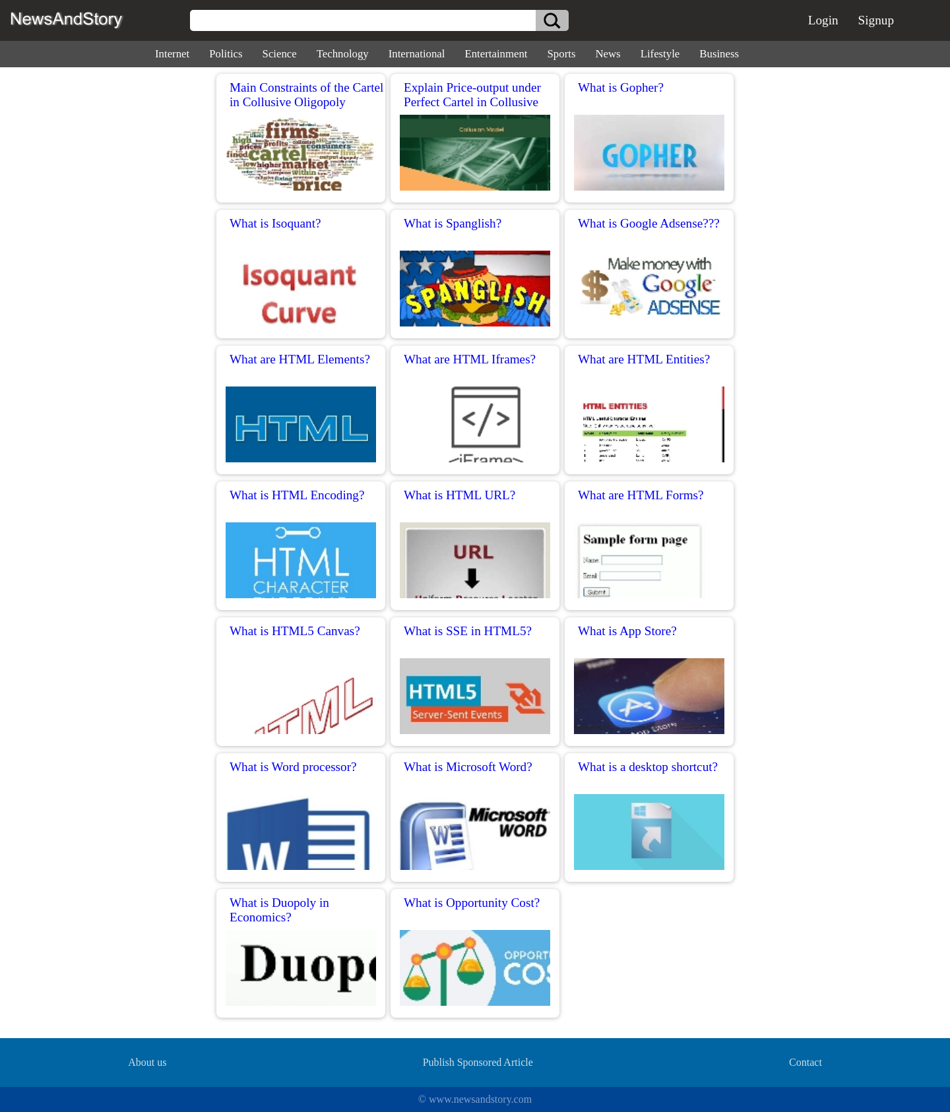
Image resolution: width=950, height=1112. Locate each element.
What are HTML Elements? (300, 359)
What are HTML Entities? (644, 359)
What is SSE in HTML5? (468, 631)
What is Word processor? (293, 767)
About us (147, 1062)
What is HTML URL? (459, 495)
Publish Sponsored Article (478, 1062)
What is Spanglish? (452, 223)
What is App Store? (627, 631)
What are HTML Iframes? (470, 359)
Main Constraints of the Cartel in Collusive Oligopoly (306, 94)
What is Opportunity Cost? (472, 903)
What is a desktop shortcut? (648, 767)
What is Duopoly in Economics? (279, 910)
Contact (805, 1062)
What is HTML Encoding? (297, 495)
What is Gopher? (621, 87)
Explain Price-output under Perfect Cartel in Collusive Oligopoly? (472, 101)
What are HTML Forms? (641, 495)
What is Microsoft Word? (468, 767)
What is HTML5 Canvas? (295, 631)
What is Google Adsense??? (649, 223)
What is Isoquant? (275, 223)
